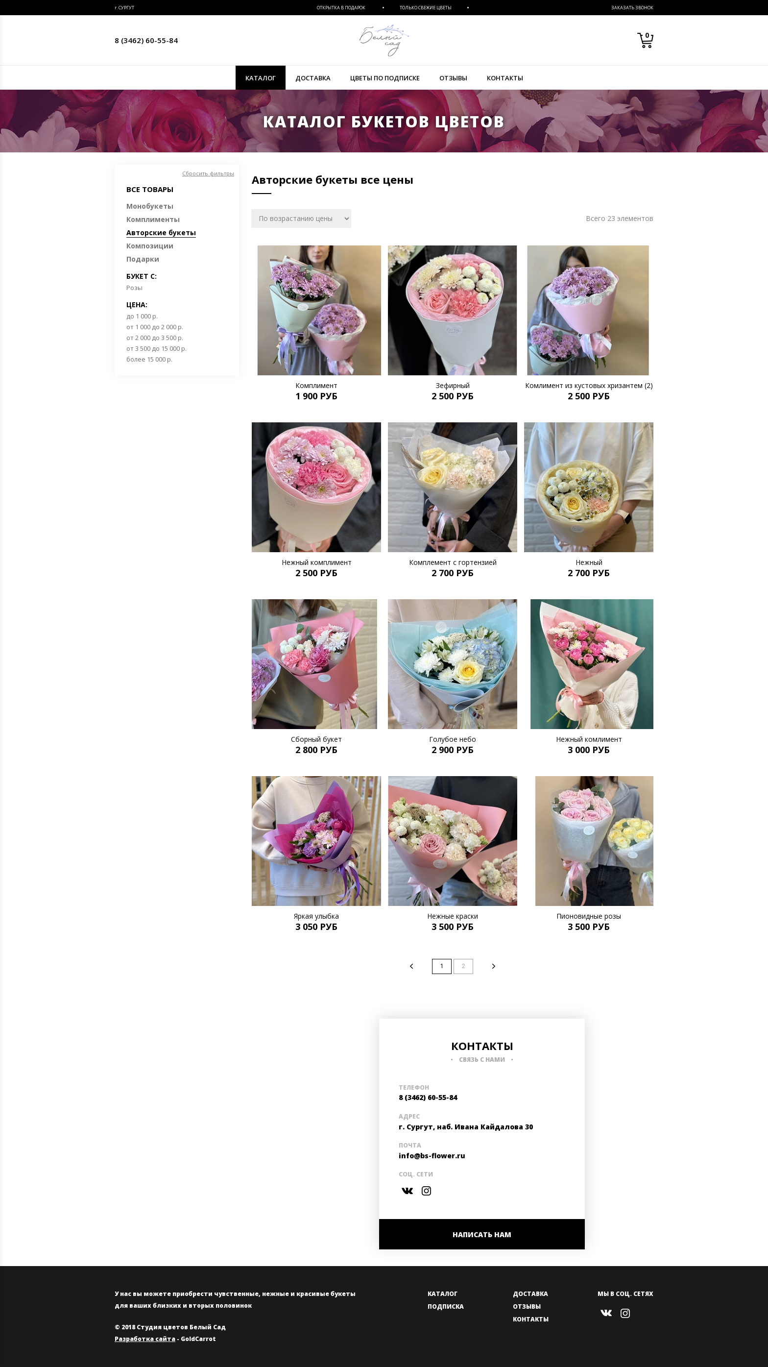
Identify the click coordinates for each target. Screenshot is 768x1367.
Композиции (149, 245)
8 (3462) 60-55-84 (146, 40)
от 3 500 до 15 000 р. (156, 348)
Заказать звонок (632, 7)
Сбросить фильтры (208, 173)
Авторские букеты (161, 232)
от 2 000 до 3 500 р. (154, 337)
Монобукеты (149, 206)
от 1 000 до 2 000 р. (154, 326)
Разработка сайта (145, 1339)
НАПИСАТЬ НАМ (482, 1234)
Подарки (142, 259)
